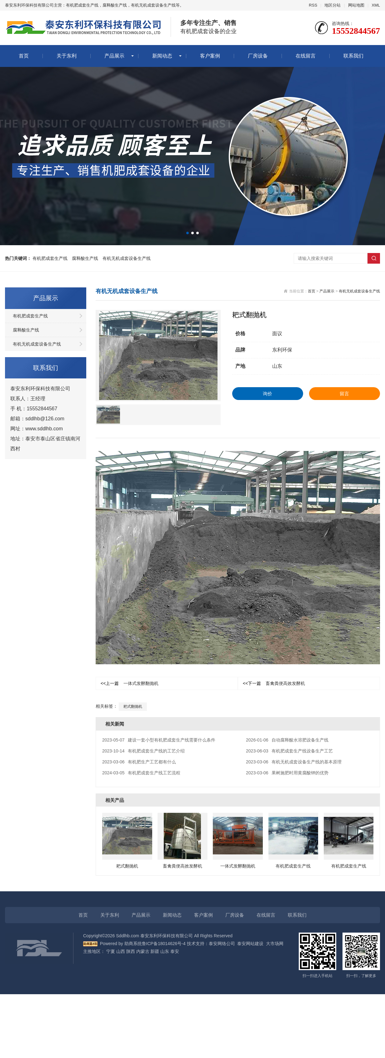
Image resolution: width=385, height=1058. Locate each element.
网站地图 (356, 5)
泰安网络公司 (222, 943)
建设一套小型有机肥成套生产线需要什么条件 (158, 739)
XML (376, 5)
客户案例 (210, 55)
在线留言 (306, 55)
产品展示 (114, 55)
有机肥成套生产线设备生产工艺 (289, 750)
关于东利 (67, 55)
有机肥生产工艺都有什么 (139, 761)
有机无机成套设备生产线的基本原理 (294, 761)
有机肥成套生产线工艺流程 (141, 772)
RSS (313, 5)
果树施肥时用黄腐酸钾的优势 (287, 772)
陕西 (130, 951)
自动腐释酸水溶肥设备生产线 (287, 739)
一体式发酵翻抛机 (129, 683)
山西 (120, 951)
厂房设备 (258, 55)
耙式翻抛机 (132, 706)
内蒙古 (142, 951)
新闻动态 (162, 55)
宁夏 (110, 951)
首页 (24, 55)
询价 (267, 393)
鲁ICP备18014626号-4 (164, 943)
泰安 (174, 951)
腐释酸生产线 (85, 258)
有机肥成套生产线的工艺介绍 (143, 750)
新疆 (154, 951)
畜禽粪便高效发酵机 (274, 683)
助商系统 (133, 943)
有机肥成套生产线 (50, 258)
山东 (164, 951)
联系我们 (353, 55)
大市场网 (274, 943)
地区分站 (332, 5)
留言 (344, 393)
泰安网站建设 (250, 943)
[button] (187, 233)
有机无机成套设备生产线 (126, 258)
